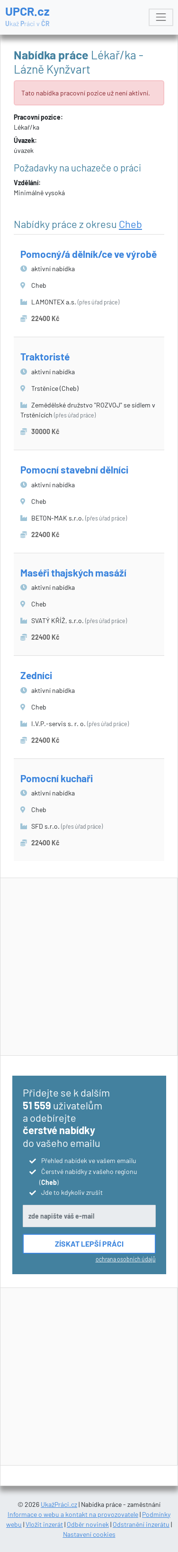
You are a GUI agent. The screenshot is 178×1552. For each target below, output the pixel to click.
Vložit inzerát (44, 1524)
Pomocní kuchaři (56, 778)
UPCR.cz (27, 16)
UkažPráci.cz (59, 1504)
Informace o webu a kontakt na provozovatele (73, 1514)
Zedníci (36, 675)
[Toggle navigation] (161, 17)
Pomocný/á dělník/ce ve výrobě (88, 254)
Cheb (130, 224)
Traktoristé (45, 356)
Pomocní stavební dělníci (74, 469)
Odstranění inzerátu (141, 1524)
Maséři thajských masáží (73, 572)
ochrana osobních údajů (126, 1259)
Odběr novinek (88, 1524)
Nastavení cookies (89, 1534)
